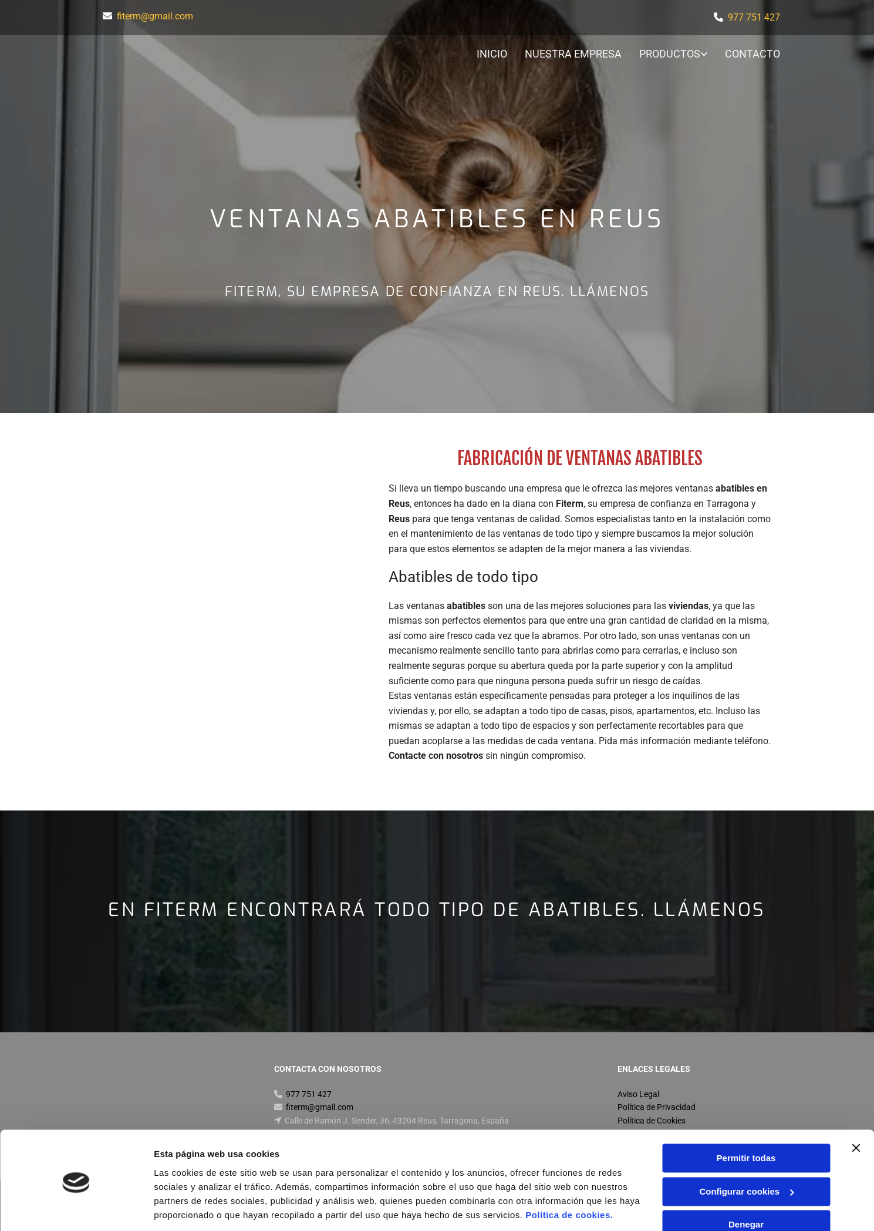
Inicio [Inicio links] (492, 54)
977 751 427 (754, 17)
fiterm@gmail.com (155, 16)
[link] (665, 55)
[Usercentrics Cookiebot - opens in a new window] (76, 1208)
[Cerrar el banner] (856, 1109)
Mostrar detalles (188, 1208)
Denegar (746, 1185)
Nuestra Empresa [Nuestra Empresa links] (573, 54)
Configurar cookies (746, 1152)
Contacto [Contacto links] (753, 54)
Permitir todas (746, 1119)
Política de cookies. (569, 1175)
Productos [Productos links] (669, 54)
